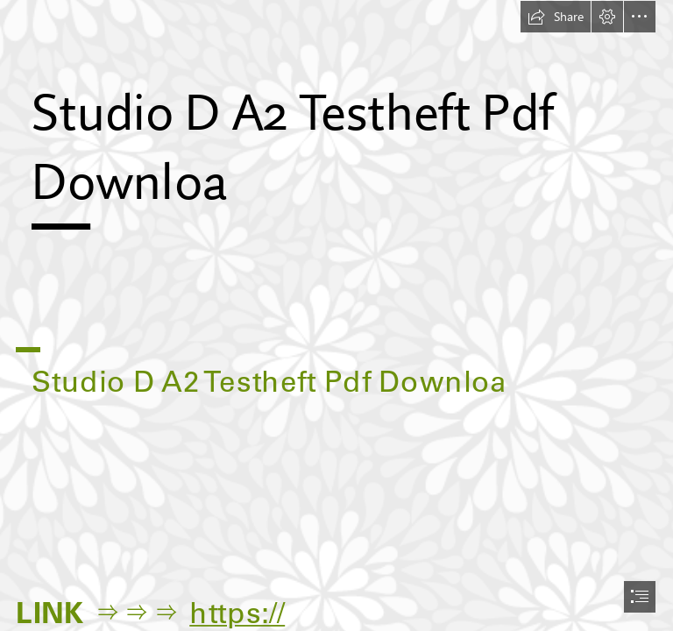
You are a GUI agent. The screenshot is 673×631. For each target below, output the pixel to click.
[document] (336, 315)
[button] (556, 16)
